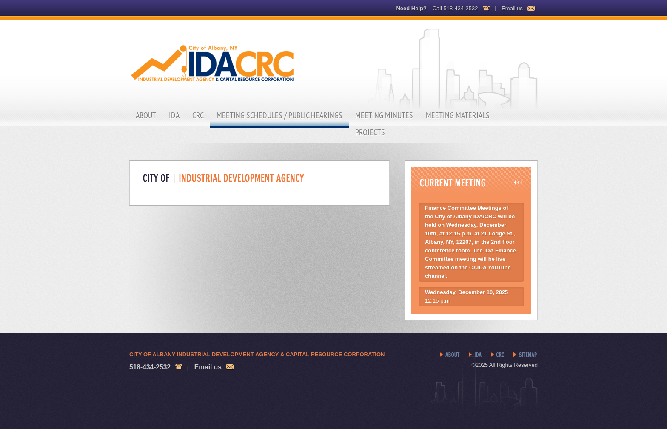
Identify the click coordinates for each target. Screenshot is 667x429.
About (146, 115)
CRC (198, 115)
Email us (512, 8)
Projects (370, 132)
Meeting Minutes (384, 115)
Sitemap (525, 355)
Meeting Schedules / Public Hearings (279, 115)
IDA (174, 115)
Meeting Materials (458, 115)
